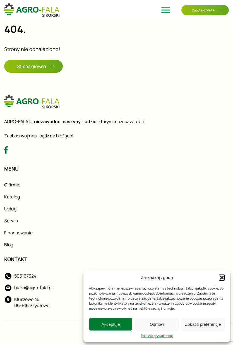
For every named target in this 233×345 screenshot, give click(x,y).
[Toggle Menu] (165, 10)
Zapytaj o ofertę (207, 10)
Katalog (12, 197)
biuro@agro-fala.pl (33, 288)
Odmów (157, 324)
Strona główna (35, 66)
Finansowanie (18, 233)
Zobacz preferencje (203, 324)
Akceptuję (111, 324)
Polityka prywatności (157, 335)
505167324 (25, 276)
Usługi (11, 209)
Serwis (11, 221)
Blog (8, 245)
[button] (222, 277)
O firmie (12, 185)
